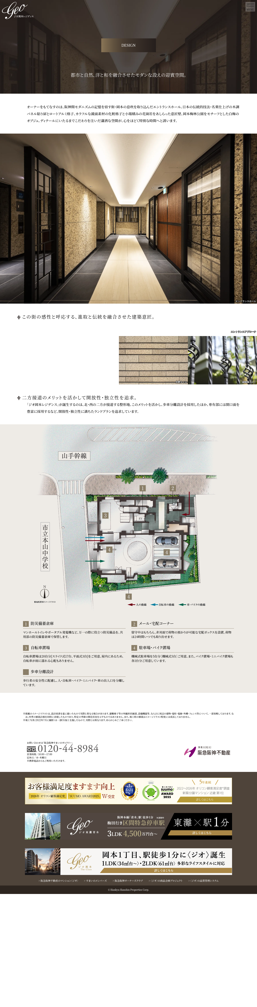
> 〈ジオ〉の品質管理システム (203, 993)
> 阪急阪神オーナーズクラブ (128, 993)
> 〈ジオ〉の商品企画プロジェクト (166, 993)
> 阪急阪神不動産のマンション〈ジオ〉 (58, 993)
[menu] (250, 7)
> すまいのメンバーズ (95, 993)
